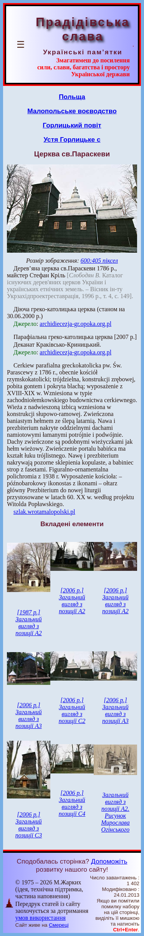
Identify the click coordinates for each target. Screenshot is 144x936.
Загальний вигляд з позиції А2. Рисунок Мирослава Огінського (115, 812)
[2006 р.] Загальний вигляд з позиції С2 (72, 710)
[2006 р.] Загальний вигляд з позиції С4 (72, 803)
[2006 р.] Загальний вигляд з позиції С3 (28, 825)
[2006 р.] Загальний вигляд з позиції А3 (28, 715)
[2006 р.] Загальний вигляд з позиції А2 (72, 600)
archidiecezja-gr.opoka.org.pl (75, 323)
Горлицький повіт (72, 125)
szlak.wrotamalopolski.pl (44, 511)
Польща (72, 97)
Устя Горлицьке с (71, 139)
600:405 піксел (99, 260)
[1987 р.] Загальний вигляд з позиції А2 (28, 622)
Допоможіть (109, 861)
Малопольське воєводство (72, 111)
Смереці (59, 925)
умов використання (40, 917)
